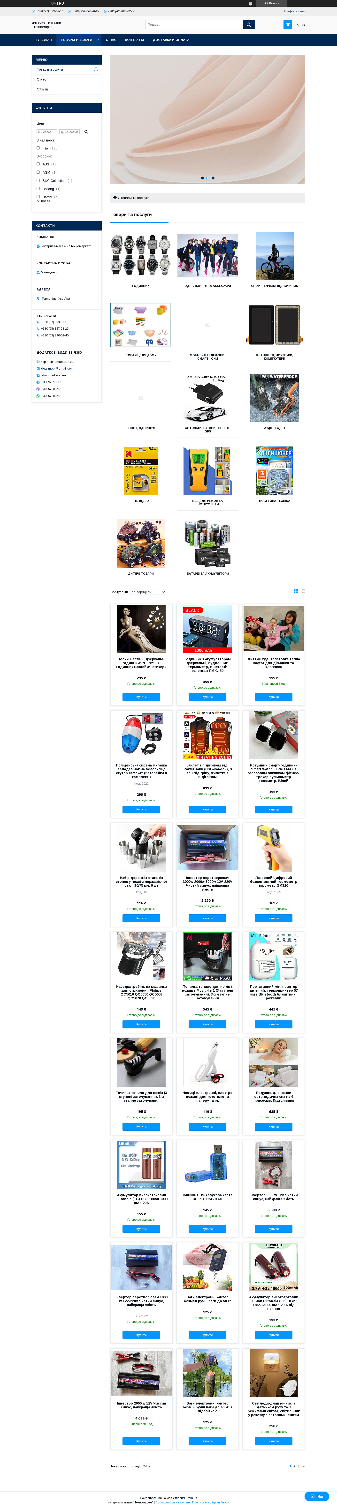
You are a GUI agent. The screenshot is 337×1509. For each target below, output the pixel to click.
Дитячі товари (141, 573)
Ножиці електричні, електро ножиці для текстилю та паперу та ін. (207, 1096)
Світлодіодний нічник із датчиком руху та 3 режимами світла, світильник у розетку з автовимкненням (274, 1409)
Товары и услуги (76, 40)
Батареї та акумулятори (208, 573)
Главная (44, 40)
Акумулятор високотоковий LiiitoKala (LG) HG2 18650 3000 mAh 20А (141, 1199)
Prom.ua (191, 1498)
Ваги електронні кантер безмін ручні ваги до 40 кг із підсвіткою (207, 1407)
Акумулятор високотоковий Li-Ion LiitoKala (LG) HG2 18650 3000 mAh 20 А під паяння (273, 1303)
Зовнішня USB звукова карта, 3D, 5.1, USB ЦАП (207, 1197)
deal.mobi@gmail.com (57, 368)
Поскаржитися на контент (172, 1502)
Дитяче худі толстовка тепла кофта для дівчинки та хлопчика (273, 663)
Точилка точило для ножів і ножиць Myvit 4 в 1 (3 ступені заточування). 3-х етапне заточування (207, 992)
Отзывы (43, 89)
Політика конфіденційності (210, 1502)
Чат (316, 1496)
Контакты (134, 40)
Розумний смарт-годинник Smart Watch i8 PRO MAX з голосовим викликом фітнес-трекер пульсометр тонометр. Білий (273, 773)
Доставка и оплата (171, 40)
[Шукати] (249, 24)
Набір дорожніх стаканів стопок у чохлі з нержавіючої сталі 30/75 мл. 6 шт (141, 881)
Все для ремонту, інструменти (207, 502)
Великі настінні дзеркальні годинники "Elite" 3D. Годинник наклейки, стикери (141, 663)
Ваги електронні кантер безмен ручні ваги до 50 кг (207, 1299)
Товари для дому (141, 355)
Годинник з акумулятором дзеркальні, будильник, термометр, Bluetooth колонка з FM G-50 (207, 665)
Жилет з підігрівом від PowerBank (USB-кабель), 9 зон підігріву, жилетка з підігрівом (208, 771)
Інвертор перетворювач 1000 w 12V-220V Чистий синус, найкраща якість (141, 1301)
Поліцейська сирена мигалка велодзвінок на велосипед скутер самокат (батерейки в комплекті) (141, 771)
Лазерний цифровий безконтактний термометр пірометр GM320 (273, 881)
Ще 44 (45, 201)
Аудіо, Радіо (274, 428)
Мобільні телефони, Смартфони (207, 357)
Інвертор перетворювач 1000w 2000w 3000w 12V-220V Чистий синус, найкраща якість (207, 883)
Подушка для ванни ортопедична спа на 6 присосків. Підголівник (273, 1096)
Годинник (140, 286)
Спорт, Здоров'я (140, 428)
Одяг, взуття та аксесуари (207, 286)
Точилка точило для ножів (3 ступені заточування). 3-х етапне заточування (141, 1096)
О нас (111, 40)
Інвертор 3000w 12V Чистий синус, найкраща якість (274, 1197)
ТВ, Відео (141, 501)
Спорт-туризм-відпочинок (274, 286)
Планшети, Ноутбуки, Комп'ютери (274, 357)
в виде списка (303, 592)
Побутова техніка (274, 501)
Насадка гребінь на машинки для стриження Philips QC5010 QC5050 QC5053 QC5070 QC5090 (141, 992)
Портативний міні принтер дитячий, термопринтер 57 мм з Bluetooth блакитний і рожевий (273, 992)
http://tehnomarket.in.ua (57, 361)
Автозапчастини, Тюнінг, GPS (207, 429)
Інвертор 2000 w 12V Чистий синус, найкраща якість (141, 1405)
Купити (141, 697)
